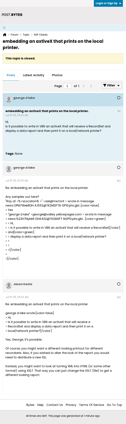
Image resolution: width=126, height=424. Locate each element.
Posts (11, 75)
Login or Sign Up (108, 3)
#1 (119, 111)
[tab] (11, 75)
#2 (119, 181)
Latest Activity (33, 75)
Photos (57, 75)
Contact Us (54, 405)
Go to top (114, 405)
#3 (119, 297)
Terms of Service (91, 405)
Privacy (71, 405)
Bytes (30, 405)
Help (40, 405)
